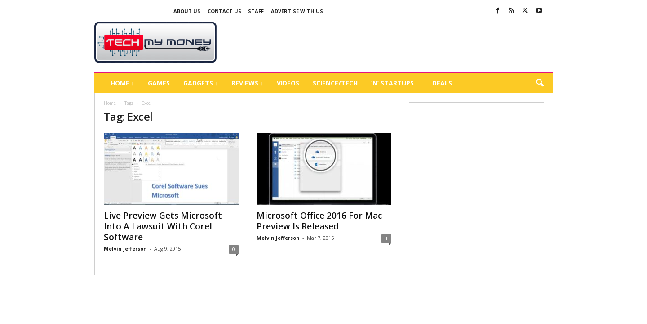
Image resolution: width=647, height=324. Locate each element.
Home (110, 103)
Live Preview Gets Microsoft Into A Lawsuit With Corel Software (163, 226)
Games (159, 83)
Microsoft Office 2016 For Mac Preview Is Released (319, 221)
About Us (186, 11)
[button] (540, 83)
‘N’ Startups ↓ (395, 83)
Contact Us (224, 11)
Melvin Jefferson (125, 248)
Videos (288, 83)
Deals (442, 83)
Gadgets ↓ (200, 83)
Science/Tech (335, 83)
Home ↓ (122, 83)
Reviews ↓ (247, 83)
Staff (256, 11)
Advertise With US (297, 11)
